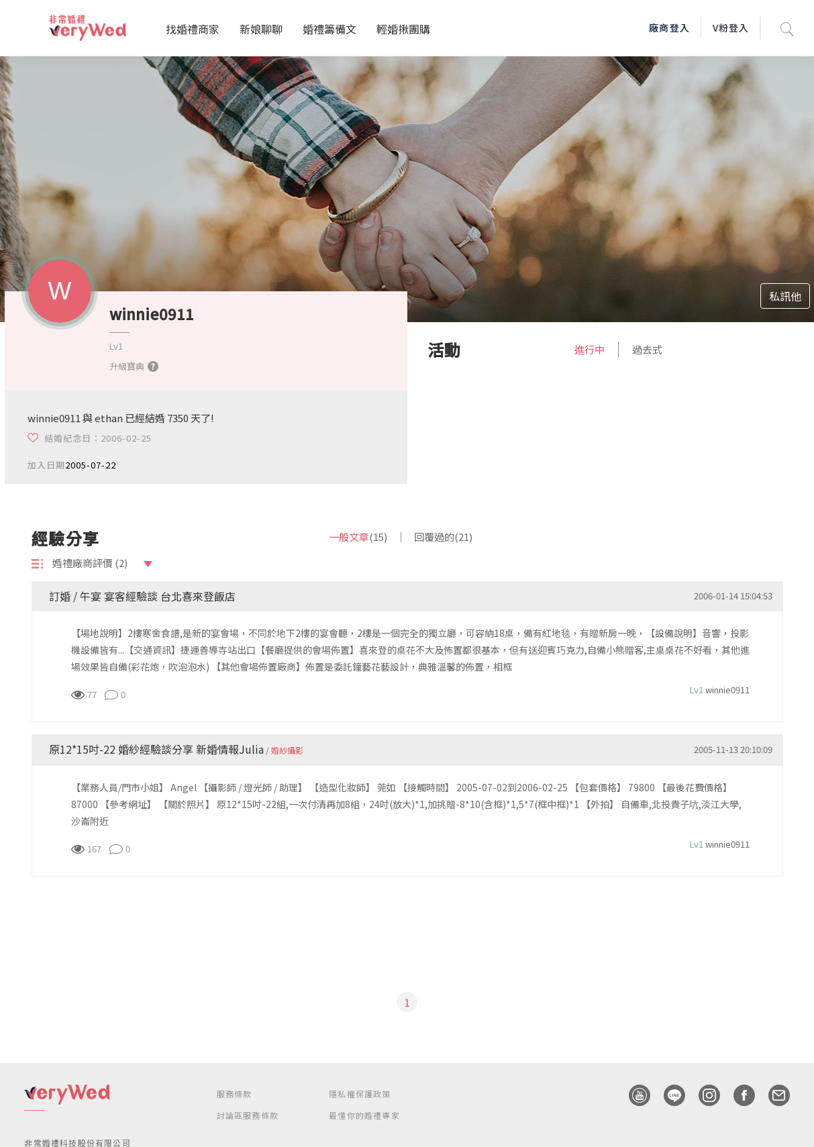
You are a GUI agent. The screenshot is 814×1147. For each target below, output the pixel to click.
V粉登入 (731, 27)
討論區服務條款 (247, 1115)
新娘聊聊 (261, 29)
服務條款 (234, 1093)
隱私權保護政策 (360, 1093)
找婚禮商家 (192, 29)
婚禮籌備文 (329, 29)
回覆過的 (443, 537)
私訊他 (785, 296)
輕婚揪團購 (403, 29)
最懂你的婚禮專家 (364, 1115)
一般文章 (358, 537)
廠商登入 (669, 27)
